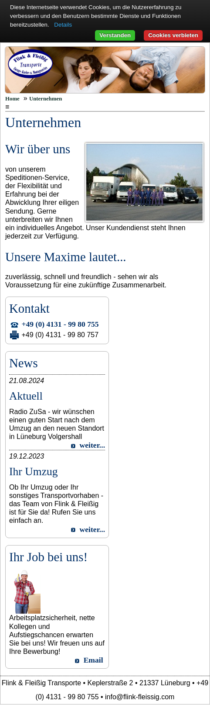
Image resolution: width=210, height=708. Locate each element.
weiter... (92, 445)
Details (63, 24)
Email (93, 660)
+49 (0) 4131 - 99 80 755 (60, 324)
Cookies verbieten (173, 35)
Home (12, 99)
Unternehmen (45, 99)
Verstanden (115, 35)
